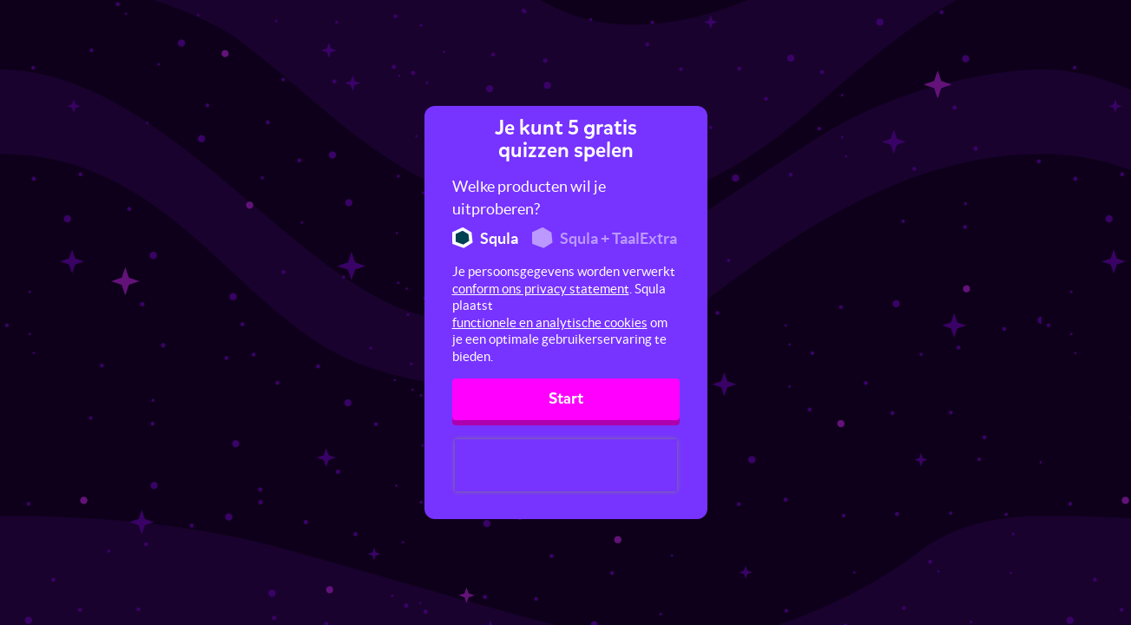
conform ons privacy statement (540, 288)
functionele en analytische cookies (550, 322)
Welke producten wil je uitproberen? (529, 197)
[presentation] (566, 465)
